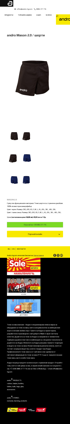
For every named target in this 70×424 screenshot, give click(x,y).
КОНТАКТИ (21, 249)
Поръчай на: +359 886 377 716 (35, 225)
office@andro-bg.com (24, 9)
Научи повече (39, 255)
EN (13, 249)
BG (9, 249)
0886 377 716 (41, 9)
